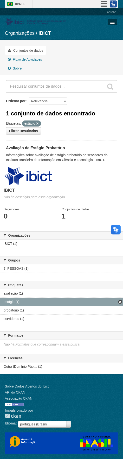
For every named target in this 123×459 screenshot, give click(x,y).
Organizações (19, 33)
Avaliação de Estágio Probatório (35, 148)
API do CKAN (15, 392)
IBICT (45, 33)
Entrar (111, 12)
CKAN (13, 415)
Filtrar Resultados (23, 131)
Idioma (10, 423)
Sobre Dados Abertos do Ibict (27, 386)
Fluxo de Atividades (25, 59)
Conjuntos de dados (25, 50)
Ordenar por (16, 101)
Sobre (15, 68)
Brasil (20, 4)
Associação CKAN (18, 398)
